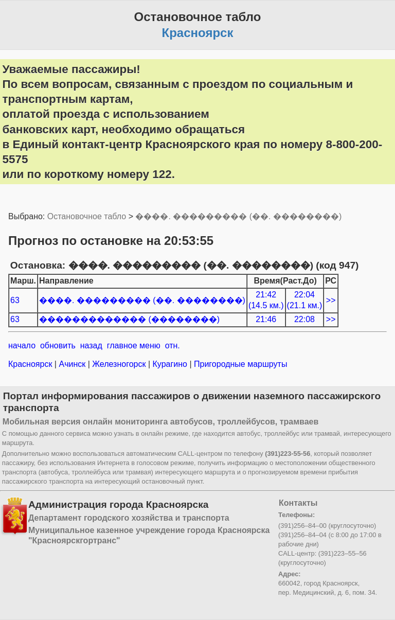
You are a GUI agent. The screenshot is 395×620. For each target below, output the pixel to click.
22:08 (304, 319)
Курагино (169, 364)
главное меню (133, 345)
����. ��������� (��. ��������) (238, 216)
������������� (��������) (129, 319)
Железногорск (119, 364)
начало (21, 345)
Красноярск (31, 364)
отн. (172, 345)
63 (15, 300)
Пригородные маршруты (240, 364)
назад (91, 345)
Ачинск (72, 364)
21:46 (266, 319)
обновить (58, 345)
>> (331, 300)
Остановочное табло (86, 216)
